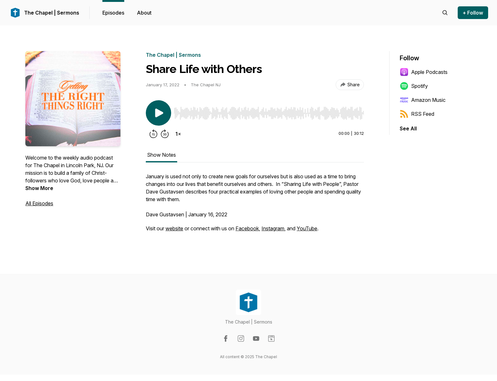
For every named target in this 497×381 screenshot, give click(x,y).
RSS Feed (417, 113)
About (144, 13)
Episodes (113, 13)
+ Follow (473, 13)
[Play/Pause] (158, 113)
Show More (39, 188)
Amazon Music (423, 99)
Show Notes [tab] (161, 155)
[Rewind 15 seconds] (153, 133)
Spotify (414, 86)
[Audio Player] (269, 111)
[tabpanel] (255, 206)
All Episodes (39, 203)
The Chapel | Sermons (51, 13)
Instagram (272, 228)
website (174, 228)
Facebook (247, 228)
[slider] (269, 113)
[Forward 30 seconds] (164, 133)
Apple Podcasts (424, 72)
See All (408, 128)
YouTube (307, 228)
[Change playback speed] (178, 133)
